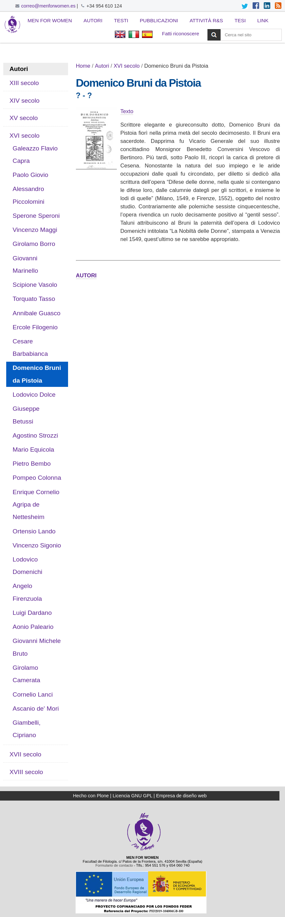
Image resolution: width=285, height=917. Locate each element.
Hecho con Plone (91, 795)
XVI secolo (126, 66)
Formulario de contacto (114, 865)
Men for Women (49, 20)
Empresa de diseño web (181, 795)
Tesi (240, 20)
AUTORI (86, 275)
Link (262, 20)
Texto (127, 111)
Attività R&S (206, 20)
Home (83, 66)
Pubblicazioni (159, 20)
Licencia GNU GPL (132, 795)
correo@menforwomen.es (48, 6)
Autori (92, 20)
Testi (121, 20)
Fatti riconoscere (180, 33)
